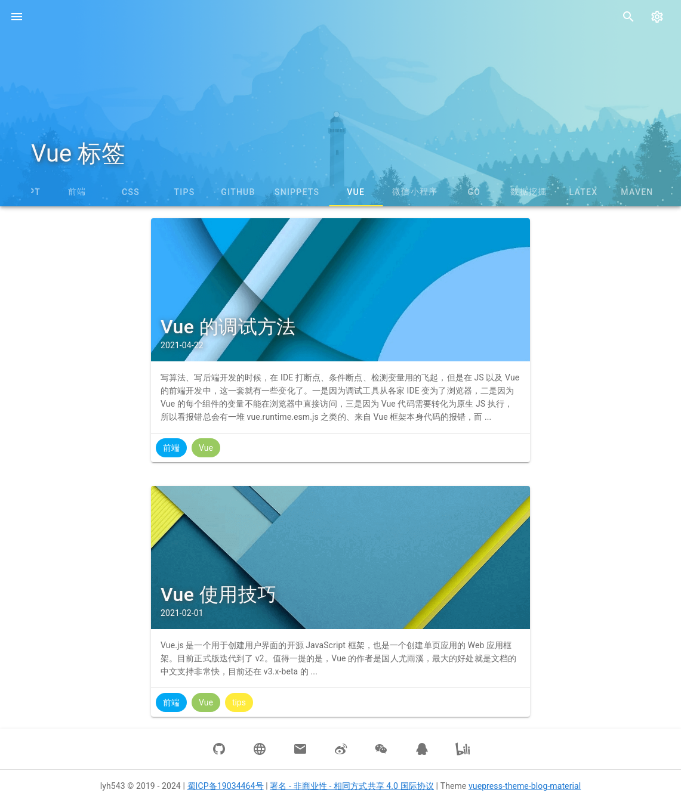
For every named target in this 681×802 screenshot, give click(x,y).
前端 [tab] (77, 191)
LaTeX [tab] (583, 192)
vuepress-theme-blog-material (525, 786)
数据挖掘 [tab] (528, 191)
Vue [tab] (356, 192)
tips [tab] (184, 192)
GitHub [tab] (238, 192)
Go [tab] (474, 192)
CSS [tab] (131, 192)
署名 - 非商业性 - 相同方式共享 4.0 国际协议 (352, 786)
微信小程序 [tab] (414, 191)
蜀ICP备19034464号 (225, 786)
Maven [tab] (637, 192)
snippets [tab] (297, 192)
